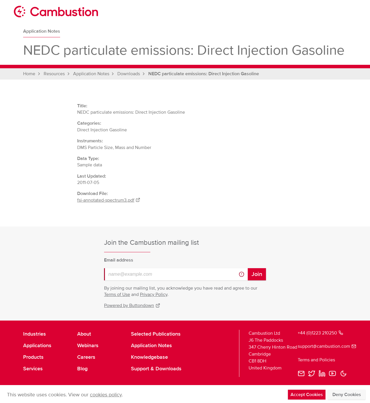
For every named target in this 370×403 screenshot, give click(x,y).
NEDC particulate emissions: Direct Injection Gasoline (203, 74)
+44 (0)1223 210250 (320, 333)
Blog (82, 368)
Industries (34, 334)
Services (33, 368)
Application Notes (41, 31)
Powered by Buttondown (132, 305)
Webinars (88, 345)
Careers (86, 357)
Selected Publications (156, 334)
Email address (118, 260)
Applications (37, 345)
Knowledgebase (149, 357)
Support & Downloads (156, 368)
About (84, 334)
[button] (343, 373)
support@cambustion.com (322, 346)
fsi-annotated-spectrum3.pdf (108, 200)
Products (33, 357)
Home (29, 74)
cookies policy (106, 394)
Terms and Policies (316, 360)
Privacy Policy (153, 294)
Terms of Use (117, 294)
